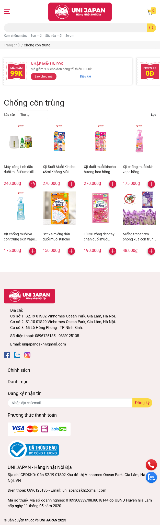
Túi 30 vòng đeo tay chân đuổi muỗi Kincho (99, 239)
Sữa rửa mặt (53, 35)
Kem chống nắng (16, 35)
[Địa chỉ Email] (80, 402)
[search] (151, 27)
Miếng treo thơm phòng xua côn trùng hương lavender (139, 239)
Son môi (36, 35)
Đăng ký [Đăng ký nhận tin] (142, 402)
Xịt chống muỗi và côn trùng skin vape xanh (19, 239)
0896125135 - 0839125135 (57, 336)
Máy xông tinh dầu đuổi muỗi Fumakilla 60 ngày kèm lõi (20, 172)
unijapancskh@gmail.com (44, 344)
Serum (69, 35)
